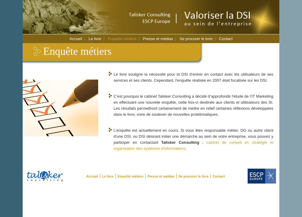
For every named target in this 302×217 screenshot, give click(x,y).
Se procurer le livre (196, 38)
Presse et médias (158, 38)
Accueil (75, 38)
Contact (226, 38)
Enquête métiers (122, 38)
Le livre (94, 38)
